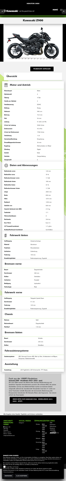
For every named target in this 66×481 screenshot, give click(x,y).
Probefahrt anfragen (42, 69)
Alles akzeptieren (21, 475)
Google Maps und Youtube (12, 467)
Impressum (52, 424)
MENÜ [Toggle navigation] (58, 10)
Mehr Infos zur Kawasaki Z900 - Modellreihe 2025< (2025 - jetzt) (33, 400)
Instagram (21, 422)
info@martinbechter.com (9, 435)
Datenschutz (53, 426)
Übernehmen (8, 475)
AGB (51, 422)
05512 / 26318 (6, 432)
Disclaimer (52, 428)
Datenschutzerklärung (39, 460)
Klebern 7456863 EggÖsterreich (6, 429)
